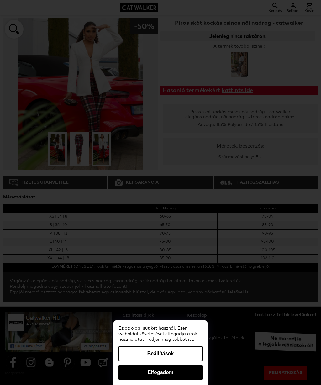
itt (190, 339)
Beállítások (160, 353)
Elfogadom (161, 372)
